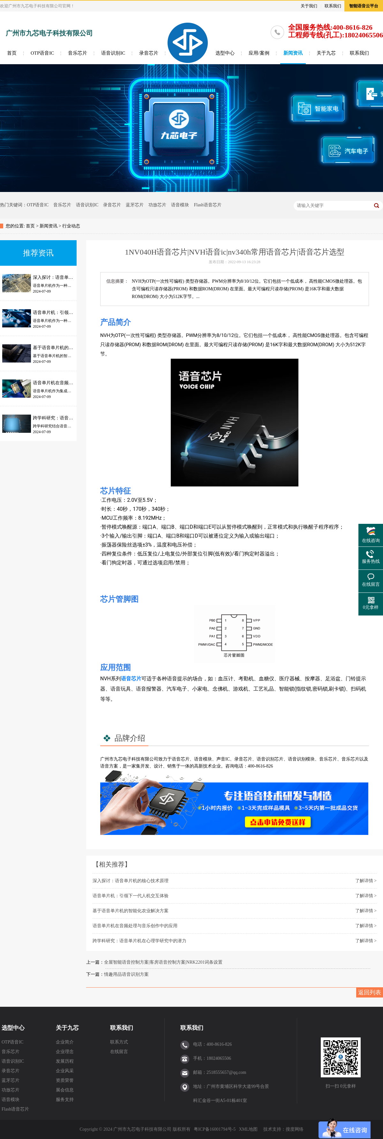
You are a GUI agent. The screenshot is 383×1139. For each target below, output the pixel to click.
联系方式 (119, 1042)
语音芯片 (131, 679)
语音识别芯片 (270, 759)
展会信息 (65, 1090)
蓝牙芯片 (135, 205)
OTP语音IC (42, 53)
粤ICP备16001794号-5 (215, 1129)
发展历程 (65, 1061)
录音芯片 (148, 53)
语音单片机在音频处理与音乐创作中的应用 (135, 925)
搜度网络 (295, 1129)
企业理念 (65, 1051)
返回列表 (369, 992)
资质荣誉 (65, 1080)
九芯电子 (122, 759)
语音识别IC (113, 53)
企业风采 (65, 1070)
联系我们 (333, 6)
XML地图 (248, 1129)
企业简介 (65, 1042)
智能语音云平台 (363, 6)
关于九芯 (326, 53)
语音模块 (180, 205)
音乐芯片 (77, 53)
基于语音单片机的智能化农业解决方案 (131, 910)
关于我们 (309, 6)
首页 (12, 53)
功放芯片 (157, 205)
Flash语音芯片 (207, 205)
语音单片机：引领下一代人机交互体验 (131, 895)
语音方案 (109, 766)
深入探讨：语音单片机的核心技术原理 (131, 880)
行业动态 (71, 226)
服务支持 (65, 1099)
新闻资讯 (293, 53)
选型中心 (225, 53)
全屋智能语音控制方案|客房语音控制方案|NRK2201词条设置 (163, 962)
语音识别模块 (301, 759)
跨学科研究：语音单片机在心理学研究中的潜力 (139, 940)
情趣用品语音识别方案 (126, 974)
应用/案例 (259, 53)
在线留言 (119, 1051)
